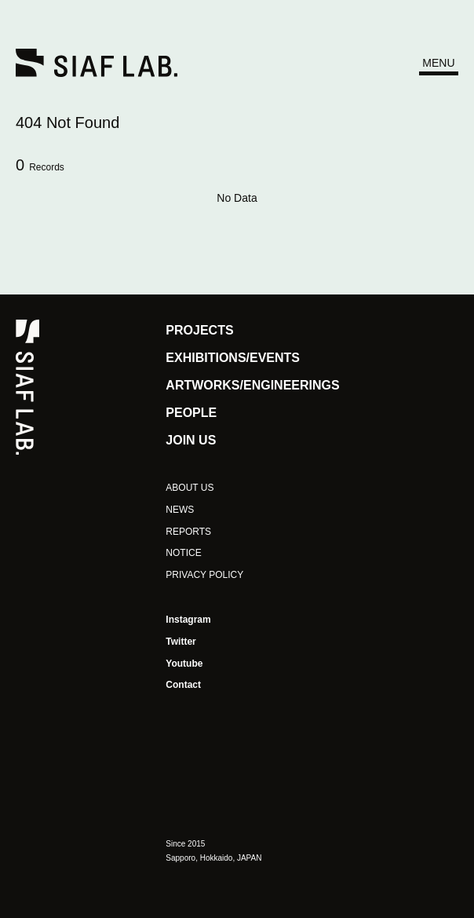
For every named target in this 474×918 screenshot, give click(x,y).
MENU (438, 63)
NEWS (180, 509)
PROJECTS (199, 330)
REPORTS (188, 531)
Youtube (184, 663)
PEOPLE (191, 412)
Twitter (180, 641)
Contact (183, 684)
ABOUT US (189, 487)
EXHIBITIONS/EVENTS (233, 357)
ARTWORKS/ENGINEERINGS (252, 385)
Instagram (188, 619)
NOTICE (183, 552)
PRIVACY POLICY (204, 574)
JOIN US (191, 440)
